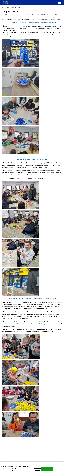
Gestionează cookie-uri (37, 469)
